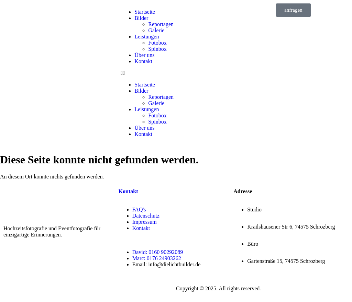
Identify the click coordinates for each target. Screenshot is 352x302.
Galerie (156, 30)
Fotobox (157, 43)
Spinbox (157, 49)
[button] (176, 73)
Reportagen (161, 24)
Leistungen (146, 36)
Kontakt (143, 61)
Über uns (144, 55)
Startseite (144, 12)
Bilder (141, 18)
